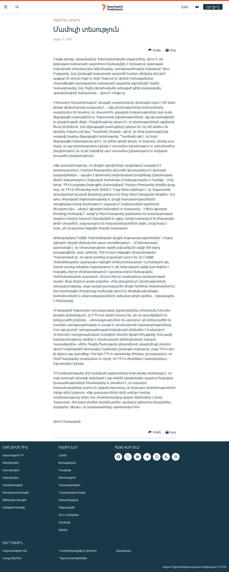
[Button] (154, 50)
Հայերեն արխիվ (66, 20)
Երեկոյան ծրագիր (13, 507)
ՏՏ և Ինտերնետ (68, 514)
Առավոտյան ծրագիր (15, 492)
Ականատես (123, 550)
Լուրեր (62, 455)
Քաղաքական (67, 462)
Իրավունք (64, 470)
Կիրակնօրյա (10, 477)
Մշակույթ (64, 522)
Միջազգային (66, 507)
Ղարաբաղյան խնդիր (71, 492)
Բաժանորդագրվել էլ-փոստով (77, 550)
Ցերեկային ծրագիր (14, 500)
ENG (184, 7)
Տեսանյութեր (10, 462)
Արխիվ (62, 529)
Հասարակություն (69, 485)
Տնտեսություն (67, 477)
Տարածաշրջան (68, 500)
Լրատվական (10, 470)
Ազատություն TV (13, 455)
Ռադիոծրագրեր (12, 485)
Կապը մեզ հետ (12, 558)
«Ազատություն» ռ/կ (14, 550)
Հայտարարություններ (73, 558)
